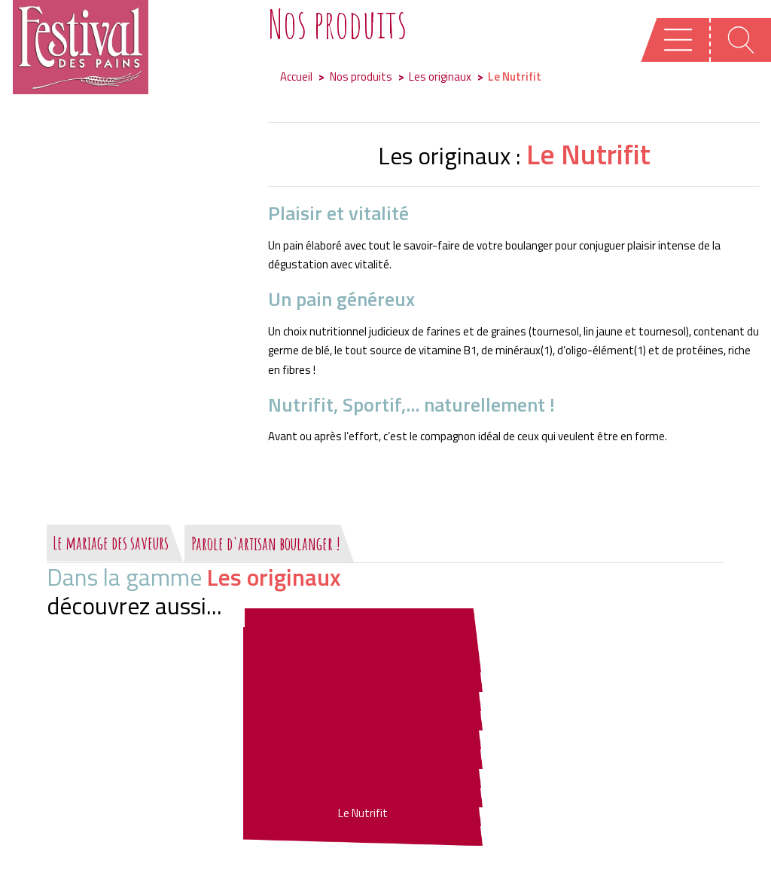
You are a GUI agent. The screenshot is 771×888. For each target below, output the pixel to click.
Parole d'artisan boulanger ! (265, 543)
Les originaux (440, 76)
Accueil (296, 76)
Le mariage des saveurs (111, 542)
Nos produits (361, 76)
